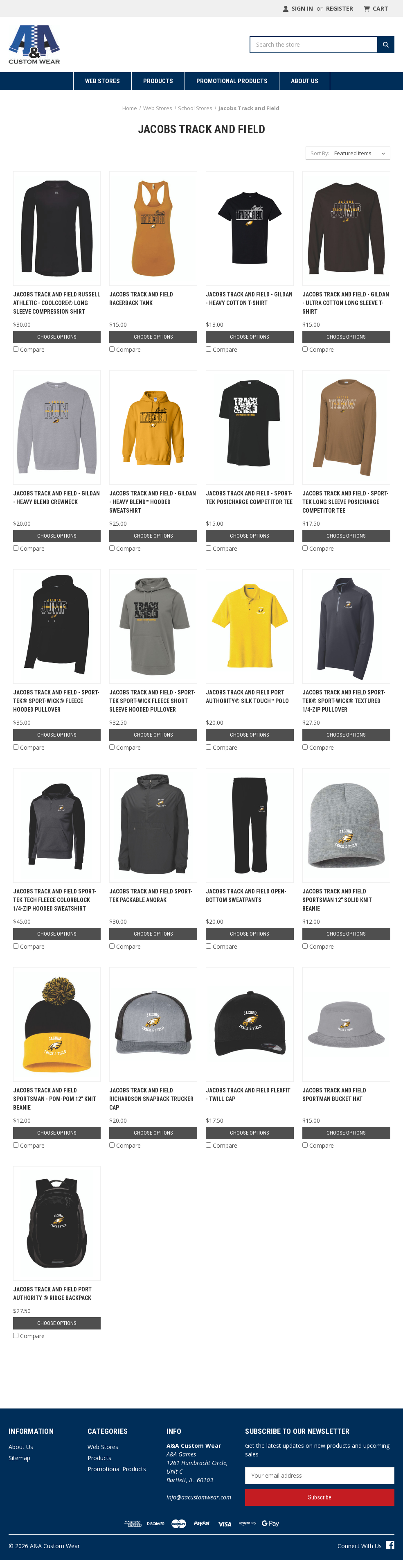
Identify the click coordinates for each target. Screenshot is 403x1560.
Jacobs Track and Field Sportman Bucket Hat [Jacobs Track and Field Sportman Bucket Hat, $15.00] (334, 1094)
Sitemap (19, 1458)
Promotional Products (232, 81)
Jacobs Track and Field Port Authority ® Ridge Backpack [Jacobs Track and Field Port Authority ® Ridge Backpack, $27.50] (52, 1293)
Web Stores (102, 81)
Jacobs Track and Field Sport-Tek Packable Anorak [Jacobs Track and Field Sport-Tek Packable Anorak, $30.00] (150, 895)
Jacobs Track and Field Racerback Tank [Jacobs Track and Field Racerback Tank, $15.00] (141, 298)
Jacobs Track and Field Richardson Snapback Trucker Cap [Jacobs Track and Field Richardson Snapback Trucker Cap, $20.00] (151, 1099)
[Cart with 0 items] (375, 8)
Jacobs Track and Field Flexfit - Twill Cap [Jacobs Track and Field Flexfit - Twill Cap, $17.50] (248, 1094)
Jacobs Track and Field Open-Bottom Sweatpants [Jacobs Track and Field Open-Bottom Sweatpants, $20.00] (246, 895)
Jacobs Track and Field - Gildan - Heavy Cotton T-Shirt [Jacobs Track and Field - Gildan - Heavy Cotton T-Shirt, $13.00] (249, 298)
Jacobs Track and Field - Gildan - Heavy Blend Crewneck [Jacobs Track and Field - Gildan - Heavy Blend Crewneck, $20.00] (56, 497)
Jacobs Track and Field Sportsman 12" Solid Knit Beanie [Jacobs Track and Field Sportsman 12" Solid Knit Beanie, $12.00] (337, 900)
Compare (29, 349)
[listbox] (361, 153)
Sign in (298, 8)
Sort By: (320, 153)
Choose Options (57, 337)
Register (339, 8)
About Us (304, 81)
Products (158, 81)
